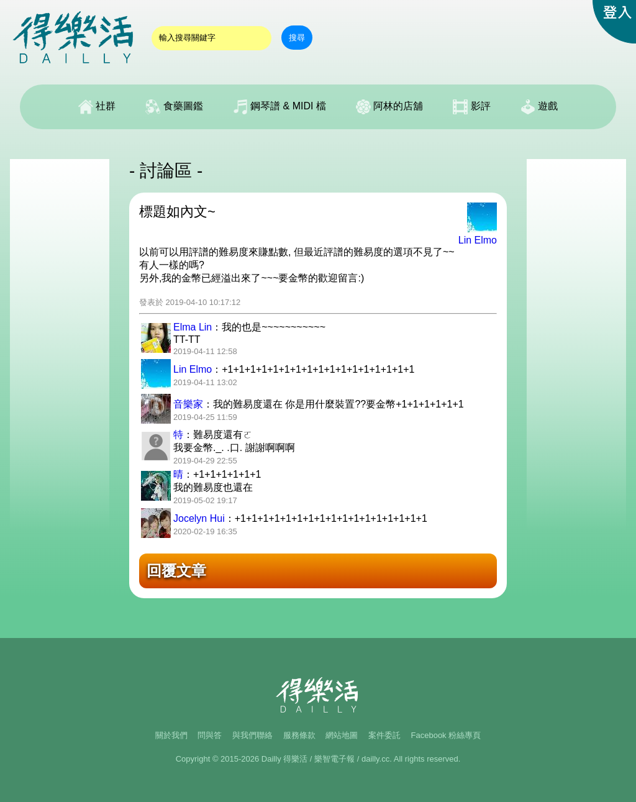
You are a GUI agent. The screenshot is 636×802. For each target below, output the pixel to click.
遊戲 (539, 106)
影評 (471, 106)
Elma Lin (192, 327)
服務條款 (299, 735)
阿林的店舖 (389, 106)
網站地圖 (341, 735)
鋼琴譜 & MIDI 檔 (279, 106)
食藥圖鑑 (173, 106)
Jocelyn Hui (199, 518)
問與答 (210, 735)
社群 (97, 106)
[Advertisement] (59, 345)
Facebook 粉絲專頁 (446, 735)
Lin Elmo (477, 240)
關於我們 (171, 735)
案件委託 (384, 735)
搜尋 (297, 37)
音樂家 (188, 404)
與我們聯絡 (252, 735)
